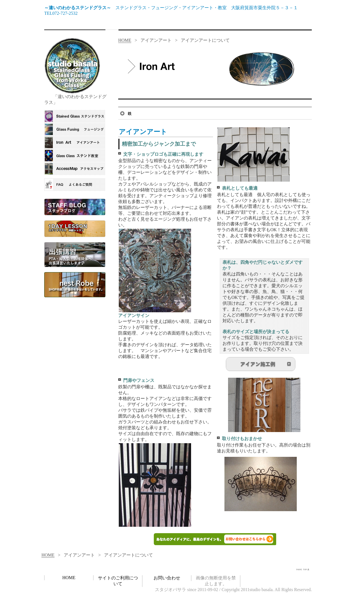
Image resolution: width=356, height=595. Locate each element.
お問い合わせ (167, 578)
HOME (124, 40)
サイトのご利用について (118, 581)
